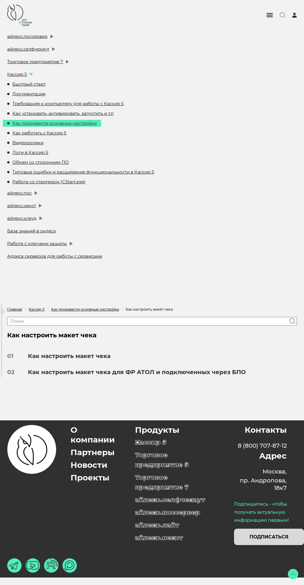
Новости (89, 465)
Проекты (90, 477)
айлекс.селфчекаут (28, 49)
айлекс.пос (19, 193)
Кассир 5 (17, 74)
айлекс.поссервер (27, 36)
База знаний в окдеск (31, 231)
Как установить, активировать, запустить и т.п (63, 113)
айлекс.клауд (22, 218)
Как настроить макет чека (67, 356)
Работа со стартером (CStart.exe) (49, 181)
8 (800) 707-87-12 (262, 445)
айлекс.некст (21, 205)
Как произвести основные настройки (54, 123)
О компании (93, 434)
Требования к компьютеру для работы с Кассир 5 (68, 103)
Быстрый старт (28, 84)
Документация (28, 94)
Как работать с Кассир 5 (39, 133)
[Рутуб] (51, 565)
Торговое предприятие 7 (35, 61)
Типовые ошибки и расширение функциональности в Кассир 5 (83, 172)
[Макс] (69, 565)
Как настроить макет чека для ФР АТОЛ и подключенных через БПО (135, 372)
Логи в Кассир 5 (30, 152)
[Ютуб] (33, 565)
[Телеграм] (14, 565)
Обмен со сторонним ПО (40, 162)
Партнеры (93, 452)
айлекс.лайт (157, 525)
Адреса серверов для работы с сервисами (54, 256)
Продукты (157, 430)
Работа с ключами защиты (37, 243)
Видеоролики (27, 142)
